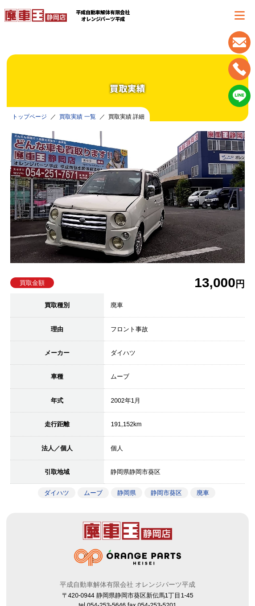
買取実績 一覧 (77, 116)
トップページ (29, 116)
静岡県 (126, 492)
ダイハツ (56, 492)
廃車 (203, 492)
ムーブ (93, 492)
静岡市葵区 (166, 492)
